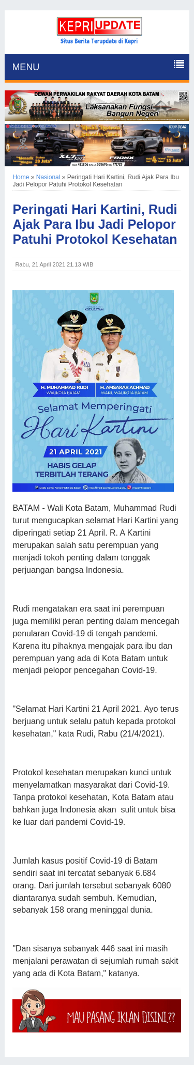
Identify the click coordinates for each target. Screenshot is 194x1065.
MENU (25, 67)
